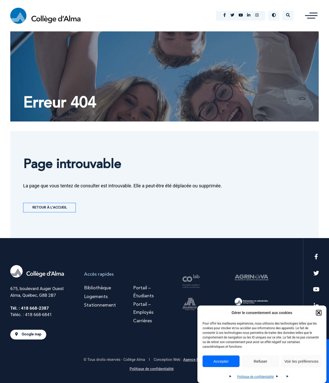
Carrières (142, 321)
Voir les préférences (301, 361)
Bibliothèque (97, 288)
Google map (28, 334)
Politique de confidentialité (255, 377)
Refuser (260, 361)
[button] (318, 312)
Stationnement (100, 305)
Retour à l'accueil (49, 207)
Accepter (221, 361)
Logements (96, 296)
